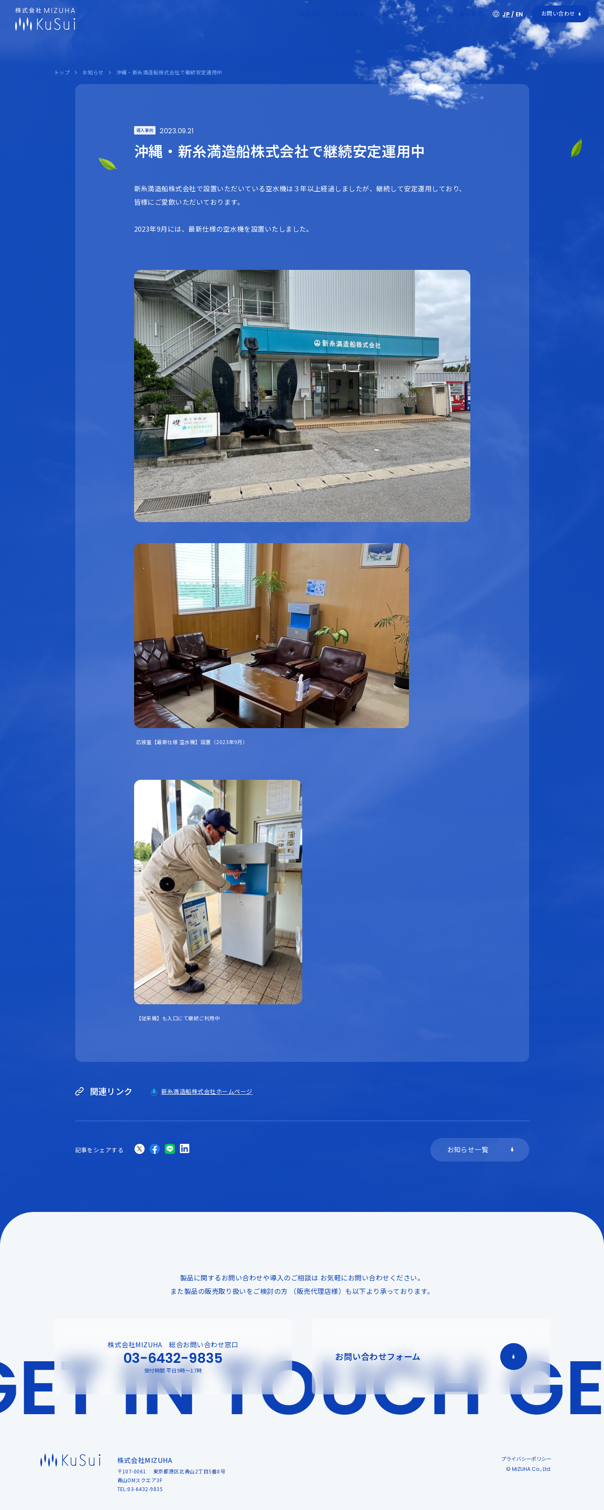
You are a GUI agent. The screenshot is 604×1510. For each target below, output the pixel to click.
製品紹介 (311, 13)
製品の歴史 (350, 13)
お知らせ (388, 13)
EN (519, 14)
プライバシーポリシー (526, 1458)
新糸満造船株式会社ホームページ (207, 1091)
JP (506, 14)
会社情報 (423, 13)
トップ (62, 72)
